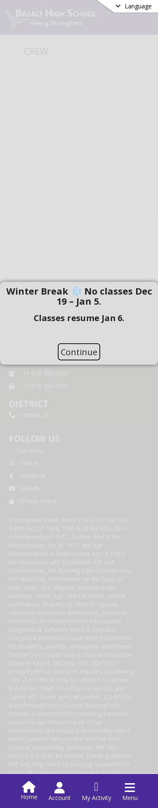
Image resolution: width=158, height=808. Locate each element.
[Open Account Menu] (59, 791)
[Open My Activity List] (96, 791)
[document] (79, 312)
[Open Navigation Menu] (130, 791)
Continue (79, 351)
